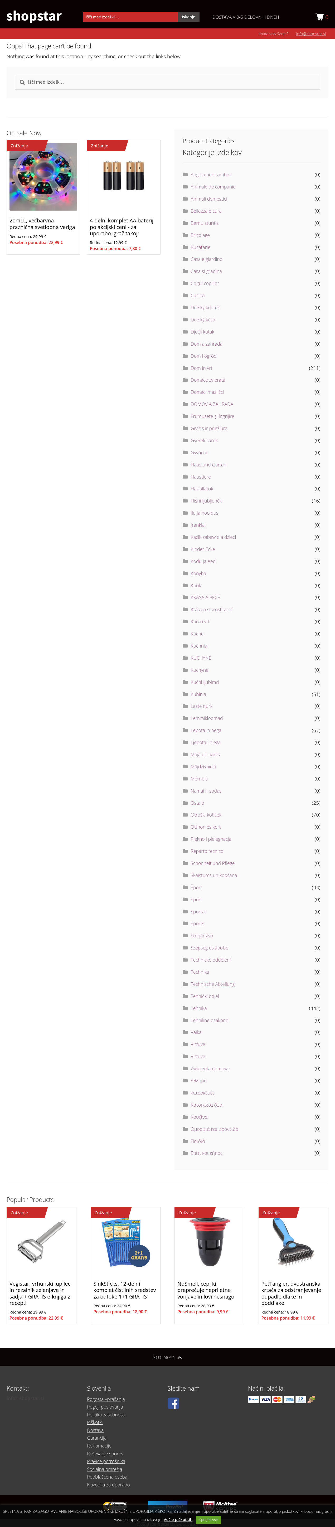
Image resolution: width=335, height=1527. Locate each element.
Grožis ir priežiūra (211, 429)
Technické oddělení (212, 961)
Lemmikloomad (208, 719)
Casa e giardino (208, 260)
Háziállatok (203, 489)
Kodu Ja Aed (204, 562)
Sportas (199, 912)
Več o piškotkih (178, 1519)
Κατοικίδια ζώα (208, 1106)
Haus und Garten (210, 465)
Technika (201, 973)
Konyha (199, 574)
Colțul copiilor (206, 284)
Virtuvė (198, 1045)
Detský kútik (204, 320)
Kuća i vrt (201, 622)
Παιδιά (198, 1142)
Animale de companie (215, 188)
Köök (196, 586)
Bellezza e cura (207, 212)
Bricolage (201, 236)
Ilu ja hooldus (206, 514)
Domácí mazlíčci (209, 393)
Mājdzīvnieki (204, 767)
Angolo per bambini (213, 175)
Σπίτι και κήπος (208, 1154)
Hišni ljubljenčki (208, 502)
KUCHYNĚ (202, 659)
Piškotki (95, 1426)
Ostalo (198, 803)
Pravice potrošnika (107, 1461)
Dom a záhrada (208, 345)
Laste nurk (202, 707)
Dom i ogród (205, 357)
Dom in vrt (202, 369)
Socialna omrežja (106, 1467)
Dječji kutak (203, 333)
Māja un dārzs (206, 755)
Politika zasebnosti (107, 1419)
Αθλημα (199, 1081)
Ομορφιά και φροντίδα (216, 1130)
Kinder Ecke (204, 550)
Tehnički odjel (206, 997)
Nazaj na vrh (167, 1358)
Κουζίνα (200, 1118)
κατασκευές (204, 1094)
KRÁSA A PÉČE (207, 598)
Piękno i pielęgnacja (213, 840)
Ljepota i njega (207, 743)
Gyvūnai (200, 453)
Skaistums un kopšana (216, 876)
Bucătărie (201, 248)
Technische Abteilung (215, 985)
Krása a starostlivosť (213, 610)
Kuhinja (199, 695)
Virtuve (198, 1057)
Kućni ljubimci (206, 683)
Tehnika (199, 1009)
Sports (198, 924)
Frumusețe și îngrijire (214, 417)
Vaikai (197, 1033)
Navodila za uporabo (110, 1481)
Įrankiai (199, 526)
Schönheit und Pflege (215, 864)
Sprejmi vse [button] (208, 1519)
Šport (197, 888)
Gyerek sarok (205, 441)
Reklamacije (100, 1447)
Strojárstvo (203, 936)
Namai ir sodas (207, 792)
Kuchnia (200, 647)
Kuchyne (200, 671)
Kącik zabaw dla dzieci (215, 538)
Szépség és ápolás (211, 949)
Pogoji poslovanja (106, 1413)
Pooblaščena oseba (108, 1474)
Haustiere (202, 477)
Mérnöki (200, 780)
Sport (197, 900)
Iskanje (188, 17)
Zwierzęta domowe (212, 1069)
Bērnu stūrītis (206, 224)
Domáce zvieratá (209, 381)
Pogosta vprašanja (107, 1406)
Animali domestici (210, 200)
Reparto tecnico (208, 852)
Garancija (97, 1440)
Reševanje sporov (106, 1454)
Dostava (96, 1433)
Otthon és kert (207, 828)
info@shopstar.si (311, 35)
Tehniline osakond (211, 1021)
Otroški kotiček (207, 816)
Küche (198, 634)
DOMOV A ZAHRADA (214, 405)
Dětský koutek (206, 308)
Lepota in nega (207, 731)
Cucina (198, 296)
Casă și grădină (208, 272)
